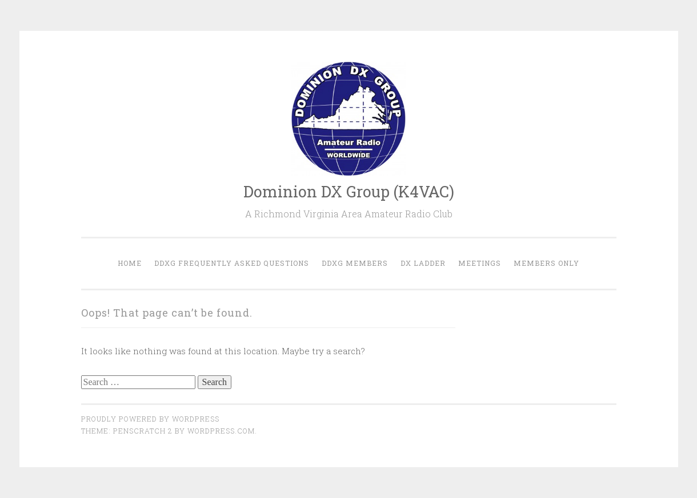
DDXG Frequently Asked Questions (231, 263)
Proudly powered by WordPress (150, 418)
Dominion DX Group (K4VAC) (348, 191)
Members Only (546, 263)
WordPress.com (221, 430)
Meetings (479, 263)
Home (130, 263)
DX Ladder (423, 263)
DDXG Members (355, 263)
